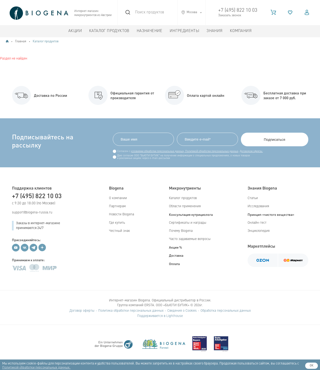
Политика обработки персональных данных (130, 310)
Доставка (176, 255)
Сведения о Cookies (182, 310)
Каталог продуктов (109, 31)
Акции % (175, 247)
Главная (20, 41)
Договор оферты (82, 310)
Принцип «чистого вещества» (271, 214)
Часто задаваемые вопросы (190, 239)
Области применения (185, 206)
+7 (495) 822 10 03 (237, 10)
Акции (75, 31)
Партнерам (117, 206)
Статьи (253, 198)
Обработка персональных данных (226, 310)
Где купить (117, 222)
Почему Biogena (181, 231)
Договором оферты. (251, 151)
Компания (241, 31)
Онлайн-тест (257, 222)
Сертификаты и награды (187, 222)
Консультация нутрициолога (191, 214)
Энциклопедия (259, 231)
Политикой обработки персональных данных (211, 151)
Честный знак (119, 231)
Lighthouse (174, 316)
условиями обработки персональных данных (157, 151)
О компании (118, 198)
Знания (214, 31)
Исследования (258, 206)
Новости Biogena (121, 214)
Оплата (174, 263)
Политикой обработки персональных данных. (36, 367)
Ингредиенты (184, 31)
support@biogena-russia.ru (32, 212)
